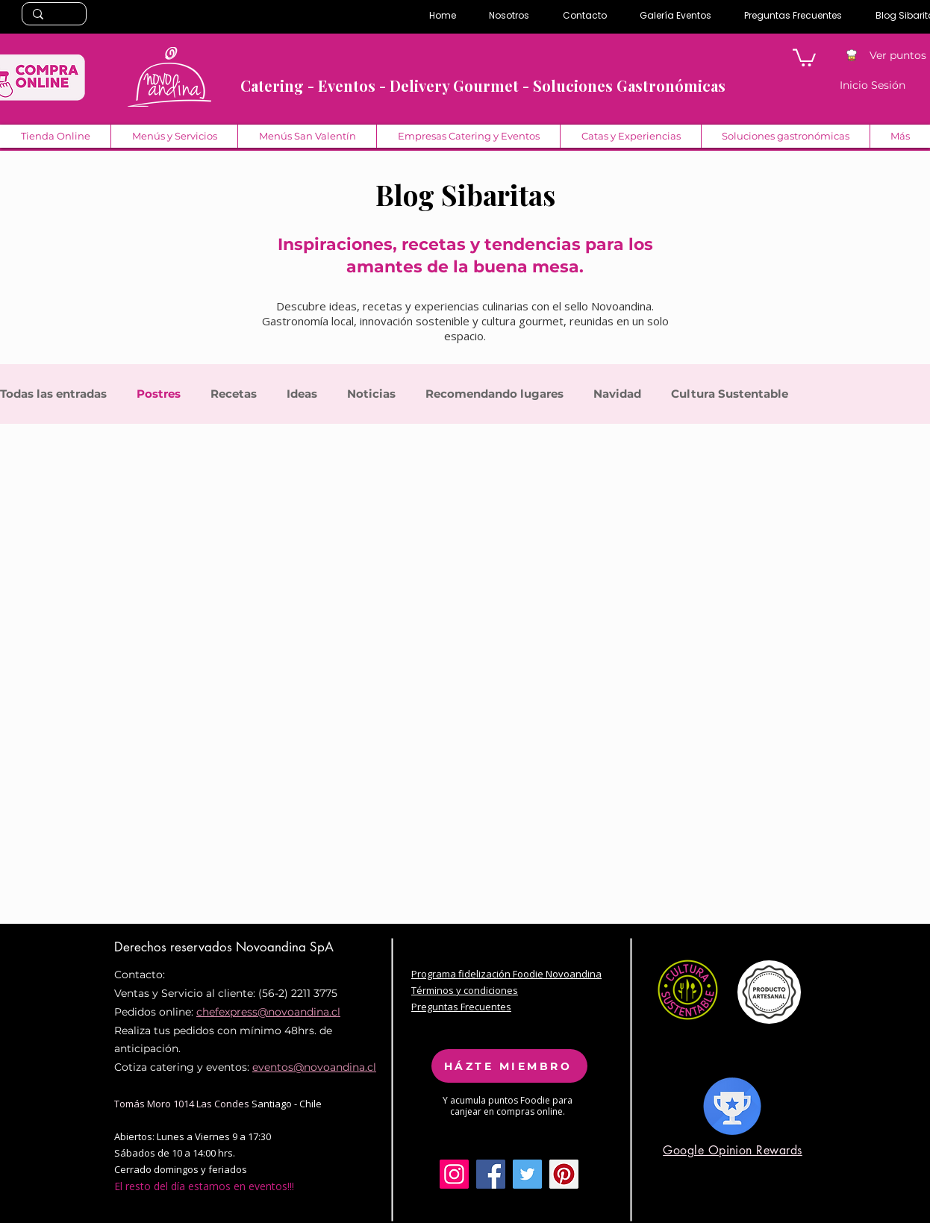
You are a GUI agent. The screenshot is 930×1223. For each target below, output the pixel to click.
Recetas (233, 394)
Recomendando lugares (494, 394)
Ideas (302, 394)
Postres (159, 394)
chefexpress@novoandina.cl (268, 1012)
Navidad (617, 394)
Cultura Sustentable (729, 394)
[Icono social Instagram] (454, 1174)
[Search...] (53, 15)
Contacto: (139, 974)
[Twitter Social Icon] (527, 1174)
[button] (804, 56)
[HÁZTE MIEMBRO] (509, 1066)
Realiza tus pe (150, 1030)
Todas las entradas (53, 394)
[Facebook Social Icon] (490, 1174)
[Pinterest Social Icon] (563, 1174)
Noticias (371, 394)
